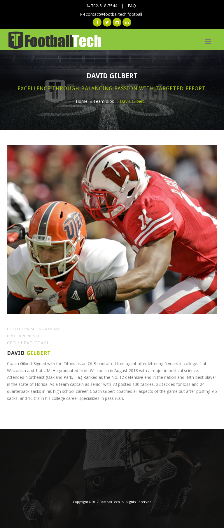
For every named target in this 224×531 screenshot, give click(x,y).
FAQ (132, 5)
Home (82, 101)
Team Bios (103, 101)
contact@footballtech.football (111, 14)
